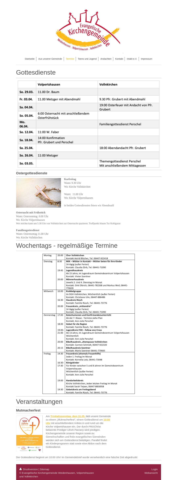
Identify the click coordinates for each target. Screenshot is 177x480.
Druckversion (29, 467)
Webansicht (151, 471)
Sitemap (44, 467)
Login (154, 467)
